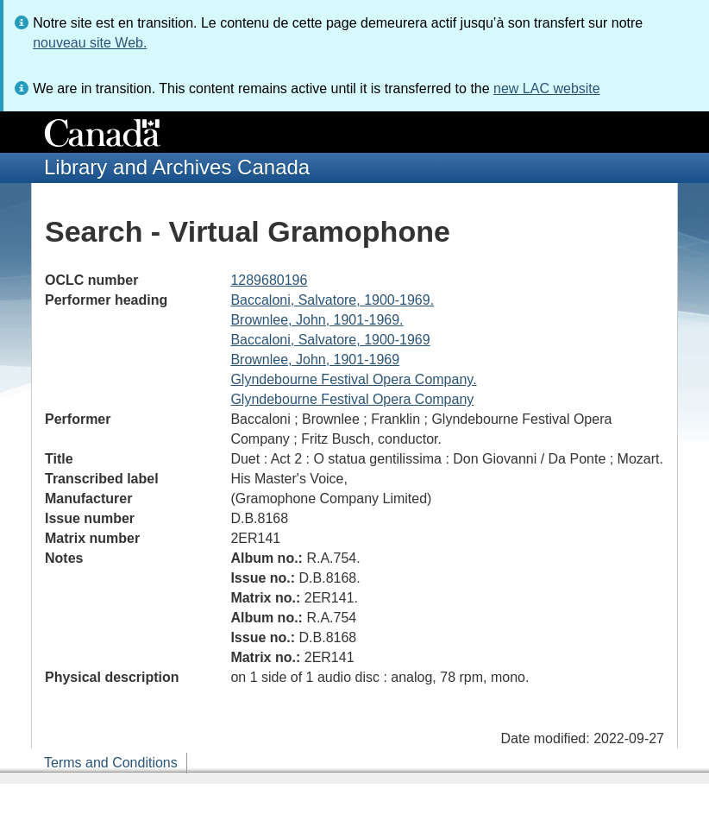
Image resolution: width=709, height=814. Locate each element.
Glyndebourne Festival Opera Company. (353, 379)
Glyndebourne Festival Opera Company (352, 399)
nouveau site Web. (90, 42)
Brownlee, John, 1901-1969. (316, 319)
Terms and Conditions (111, 762)
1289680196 (268, 280)
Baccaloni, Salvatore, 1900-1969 (330, 339)
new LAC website (546, 88)
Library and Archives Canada (177, 167)
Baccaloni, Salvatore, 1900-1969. (332, 300)
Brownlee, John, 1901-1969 (314, 359)
